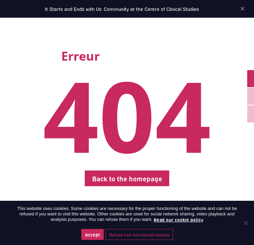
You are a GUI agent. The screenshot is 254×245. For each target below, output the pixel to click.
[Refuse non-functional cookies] (245, 222)
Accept (92, 234)
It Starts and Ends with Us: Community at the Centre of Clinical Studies (122, 8)
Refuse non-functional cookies (139, 234)
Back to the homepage (127, 178)
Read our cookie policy (178, 219)
